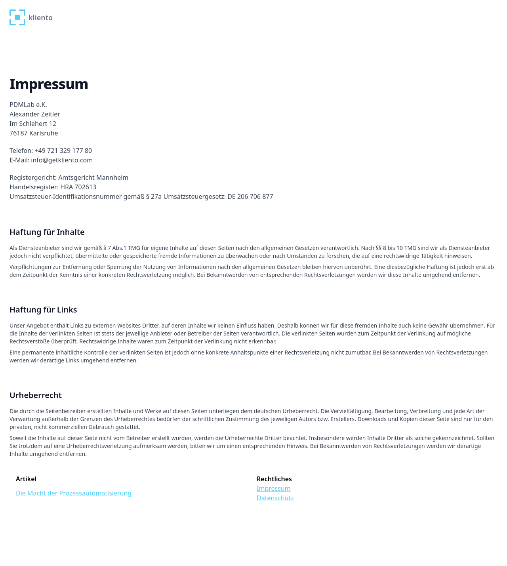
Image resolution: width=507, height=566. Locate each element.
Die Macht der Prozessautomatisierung (74, 493)
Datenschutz (275, 498)
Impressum (274, 488)
